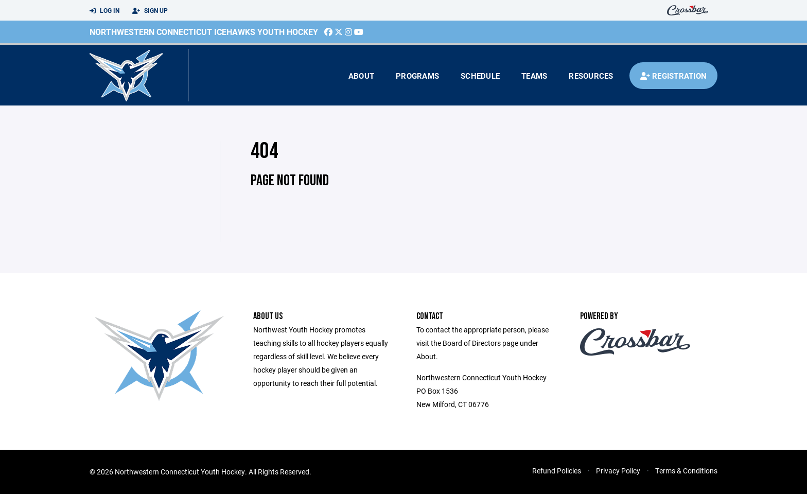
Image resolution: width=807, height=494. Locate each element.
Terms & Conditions (686, 470)
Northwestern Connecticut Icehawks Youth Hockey (204, 31)
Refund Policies (556, 470)
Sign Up (150, 10)
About (361, 75)
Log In (104, 10)
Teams (534, 75)
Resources (591, 75)
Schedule (480, 75)
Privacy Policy (618, 470)
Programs (417, 75)
